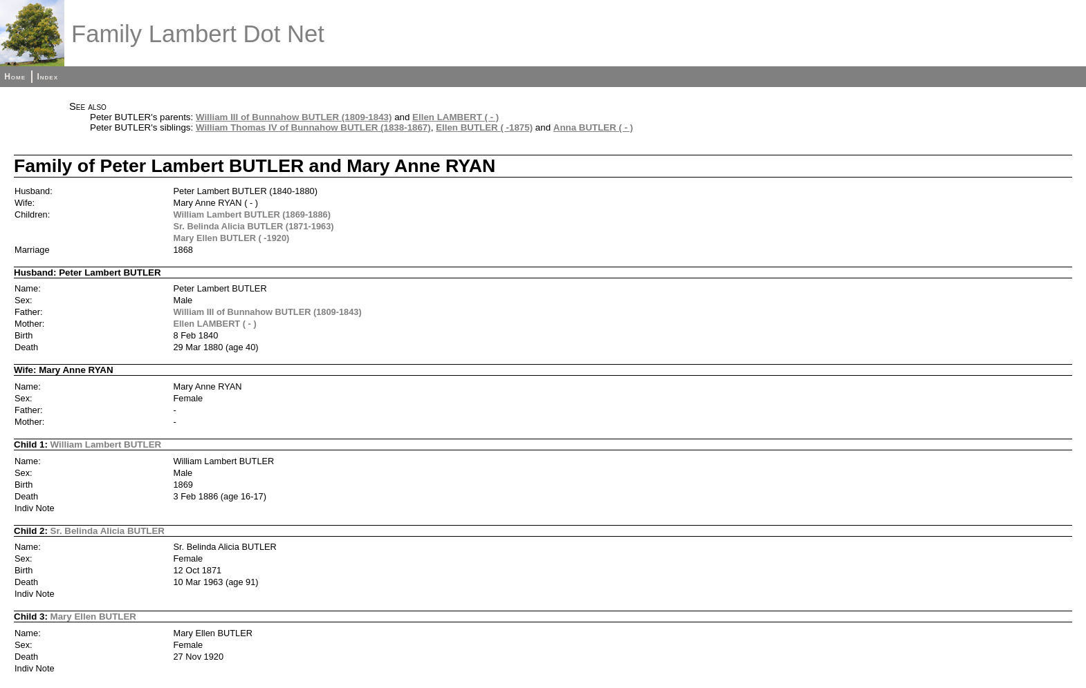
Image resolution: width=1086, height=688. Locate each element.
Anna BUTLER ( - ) (593, 127)
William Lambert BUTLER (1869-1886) (252, 214)
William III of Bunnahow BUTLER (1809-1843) (294, 117)
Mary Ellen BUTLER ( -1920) (232, 238)
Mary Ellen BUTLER (93, 616)
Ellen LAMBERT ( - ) (455, 117)
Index (47, 77)
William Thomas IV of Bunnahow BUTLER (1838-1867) (313, 127)
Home (15, 77)
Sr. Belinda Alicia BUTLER (107, 531)
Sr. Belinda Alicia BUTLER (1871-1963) (254, 226)
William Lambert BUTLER (106, 444)
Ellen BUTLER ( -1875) (484, 127)
